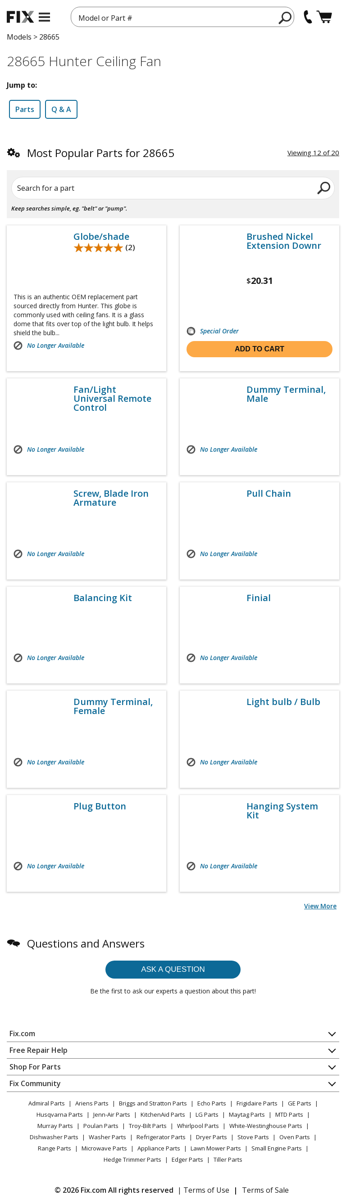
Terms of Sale (265, 1190)
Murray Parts (55, 1126)
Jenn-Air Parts (111, 1114)
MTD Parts (289, 1114)
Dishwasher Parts (54, 1137)
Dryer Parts (211, 1137)
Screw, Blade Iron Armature (111, 498)
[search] (285, 17)
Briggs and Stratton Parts (153, 1103)
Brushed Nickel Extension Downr (283, 241)
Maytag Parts (247, 1114)
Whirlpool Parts (198, 1126)
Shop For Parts (35, 1067)
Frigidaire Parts (257, 1103)
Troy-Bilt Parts (148, 1126)
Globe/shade (101, 236)
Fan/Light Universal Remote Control (112, 398)
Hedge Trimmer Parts (132, 1159)
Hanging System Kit (282, 811)
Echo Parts (211, 1103)
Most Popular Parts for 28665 (100, 152)
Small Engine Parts (276, 1148)
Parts (24, 109)
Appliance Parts (158, 1148)
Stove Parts (253, 1137)
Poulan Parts (100, 1126)
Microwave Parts (104, 1148)
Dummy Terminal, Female (113, 706)
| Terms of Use (203, 1190)
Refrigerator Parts (161, 1137)
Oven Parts (294, 1137)
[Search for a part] (173, 188)
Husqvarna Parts (59, 1114)
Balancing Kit (102, 597)
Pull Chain (268, 493)
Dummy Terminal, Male (286, 394)
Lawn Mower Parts (216, 1148)
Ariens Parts (92, 1103)
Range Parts (54, 1148)
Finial (258, 597)
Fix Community (35, 1083)
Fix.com (22, 1033)
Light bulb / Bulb (283, 701)
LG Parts (207, 1114)
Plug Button (99, 806)
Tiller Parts (228, 1159)
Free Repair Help (38, 1050)
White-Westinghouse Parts (265, 1126)
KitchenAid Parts (163, 1114)
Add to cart (259, 349)
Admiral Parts (46, 1103)
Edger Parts (187, 1159)
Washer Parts (107, 1137)
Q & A (61, 109)
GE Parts (299, 1103)
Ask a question (173, 969)
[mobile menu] (44, 17)
